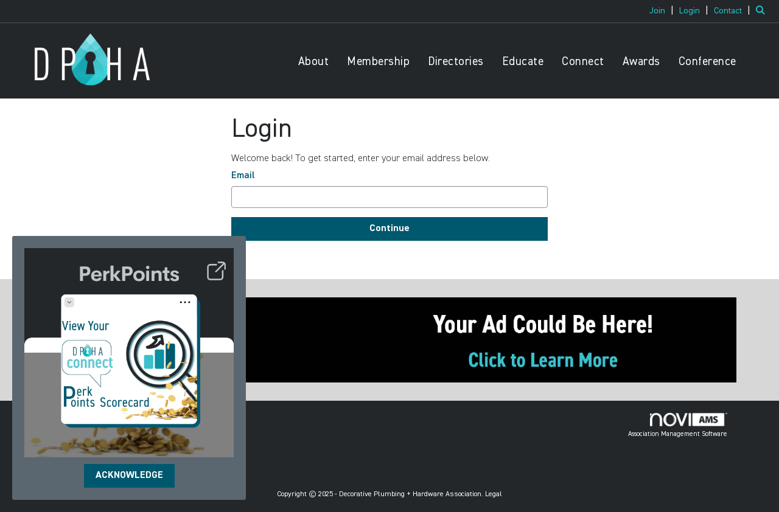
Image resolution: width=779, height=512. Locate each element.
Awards (641, 61)
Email (243, 176)
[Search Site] (763, 11)
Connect (583, 61)
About (313, 61)
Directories (456, 61)
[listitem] (663, 11)
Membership (378, 61)
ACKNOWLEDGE (129, 475)
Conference (707, 61)
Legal (493, 494)
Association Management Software (677, 425)
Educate (523, 61)
